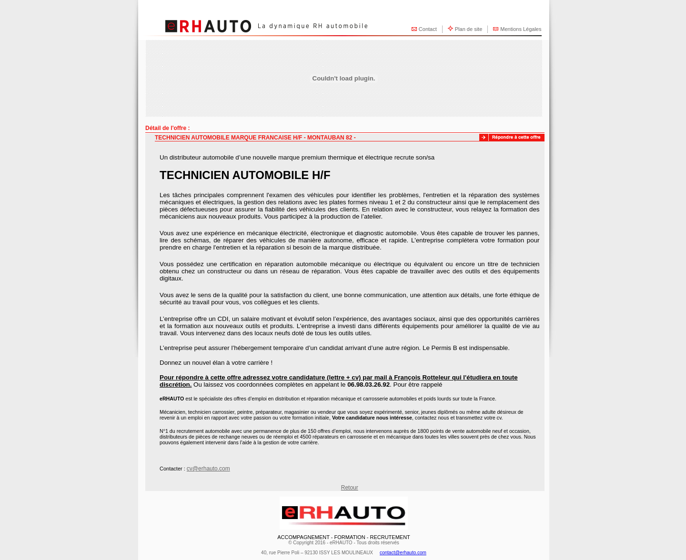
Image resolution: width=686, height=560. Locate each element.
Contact (428, 29)
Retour (349, 487)
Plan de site (468, 29)
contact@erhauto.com (403, 552)
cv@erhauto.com (208, 468)
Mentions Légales (520, 29)
